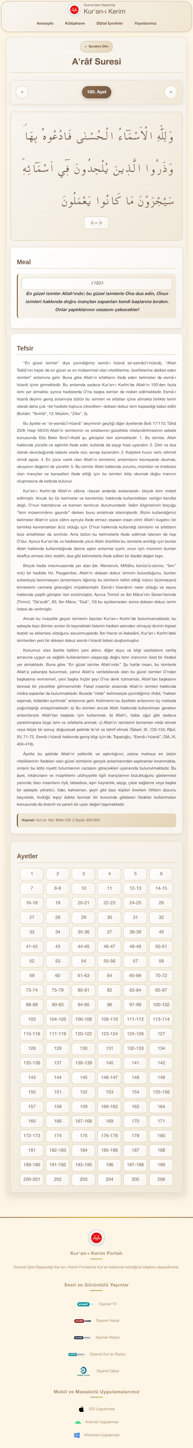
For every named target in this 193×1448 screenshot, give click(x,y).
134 (161, 1049)
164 (161, 1107)
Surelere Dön (96, 47)
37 (109, 932)
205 (135, 1180)
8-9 (57, 889)
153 (109, 1092)
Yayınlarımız (145, 23)
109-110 (109, 1020)
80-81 (83, 991)
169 (109, 1122)
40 (161, 932)
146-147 (109, 1078)
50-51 (161, 947)
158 (58, 1107)
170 (135, 1122)
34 (57, 932)
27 (31, 918)
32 (161, 918)
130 (83, 1049)
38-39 (135, 932)
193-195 (83, 1165)
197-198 (135, 1165)
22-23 (109, 903)
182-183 (57, 1151)
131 (109, 1049)
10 (83, 889)
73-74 (32, 991)
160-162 (109, 1107)
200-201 (31, 1180)
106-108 (83, 1020)
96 (109, 1005)
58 (161, 961)
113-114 (161, 1020)
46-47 (109, 947)
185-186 (109, 1151)
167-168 (83, 1122)
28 (57, 918)
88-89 (32, 1005)
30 (109, 918)
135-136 (31, 1063)
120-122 (83, 1034)
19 (57, 903)
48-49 (135, 947)
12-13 (135, 889)
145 (83, 1078)
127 (161, 1034)
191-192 (57, 1165)
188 (161, 1151)
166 (58, 1122)
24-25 (135, 903)
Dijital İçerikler (109, 23)
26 (161, 903)
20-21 (83, 903)
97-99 (135, 1005)
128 (32, 1049)
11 (109, 889)
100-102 (161, 1005)
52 (31, 961)
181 (32, 1151)
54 (83, 961)
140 (109, 1063)
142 (161, 1063)
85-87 (161, 991)
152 (83, 1092)
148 (135, 1078)
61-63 (83, 976)
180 (161, 1136)
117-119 (57, 1034)
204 (109, 1180)
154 (135, 1092)
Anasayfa (45, 23)
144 (58, 1078)
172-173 (31, 1136)
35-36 (83, 932)
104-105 (57, 1020)
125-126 (135, 1034)
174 (58, 1136)
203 (83, 1180)
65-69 (135, 976)
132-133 (135, 1049)
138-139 (83, 1063)
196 (109, 1165)
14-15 (161, 889)
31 (135, 918)
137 (58, 1063)
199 (161, 1165)
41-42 (32, 947)
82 (109, 991)
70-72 (161, 976)
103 (32, 1020)
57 (135, 961)
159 (83, 1107)
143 (32, 1078)
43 (57, 947)
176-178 (109, 1136)
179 (135, 1136)
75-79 (58, 991)
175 (83, 1136)
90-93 (58, 1005)
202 (58, 1180)
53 (57, 961)
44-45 (83, 947)
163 (135, 1107)
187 (135, 1151)
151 (58, 1092)
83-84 (135, 991)
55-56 (109, 961)
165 (32, 1122)
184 (83, 1151)
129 (58, 1049)
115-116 (31, 1034)
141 (135, 1063)
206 (161, 1180)
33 (31, 932)
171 (161, 1122)
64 (109, 976)
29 (83, 918)
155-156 (161, 1092)
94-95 (83, 1005)
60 (57, 976)
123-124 (109, 1034)
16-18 (32, 903)
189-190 (31, 1165)
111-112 (135, 1020)
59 (31, 976)
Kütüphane (75, 23)
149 (161, 1078)
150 (32, 1092)
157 (32, 1107)
